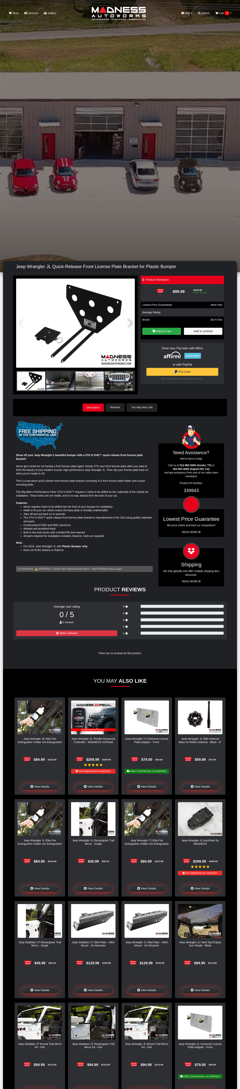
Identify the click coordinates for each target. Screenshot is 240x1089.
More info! (216, 304)
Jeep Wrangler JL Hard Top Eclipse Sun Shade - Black (200, 943)
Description (93, 407)
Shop (14, 13)
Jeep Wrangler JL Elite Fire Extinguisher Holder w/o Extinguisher (40, 842)
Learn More (193, 355)
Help (187, 13)
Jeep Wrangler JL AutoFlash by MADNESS (200, 842)
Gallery (50, 13)
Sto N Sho (216, 319)
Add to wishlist (203, 331)
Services (31, 13)
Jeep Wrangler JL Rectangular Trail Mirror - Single (93, 842)
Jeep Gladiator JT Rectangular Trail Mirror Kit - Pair (93, 1045)
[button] (130, 323)
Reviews (116, 407)
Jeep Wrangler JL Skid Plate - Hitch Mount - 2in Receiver (146, 943)
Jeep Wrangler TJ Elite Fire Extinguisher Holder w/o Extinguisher (147, 842)
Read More (191, 531)
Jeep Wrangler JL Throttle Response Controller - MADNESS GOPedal (93, 740)
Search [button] (204, 13)
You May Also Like (143, 407)
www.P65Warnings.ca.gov (107, 568)
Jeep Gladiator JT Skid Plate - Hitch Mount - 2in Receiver (93, 943)
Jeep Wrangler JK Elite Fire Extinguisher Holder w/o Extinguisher (40, 740)
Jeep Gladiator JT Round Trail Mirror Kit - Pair (40, 1045)
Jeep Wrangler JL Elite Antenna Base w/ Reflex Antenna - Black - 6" (200, 740)
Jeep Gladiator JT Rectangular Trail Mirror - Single (40, 943)
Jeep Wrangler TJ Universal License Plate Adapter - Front (146, 740)
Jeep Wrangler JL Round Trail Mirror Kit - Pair (146, 1045)
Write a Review (66, 632)
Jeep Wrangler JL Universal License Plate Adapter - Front (200, 1045)
